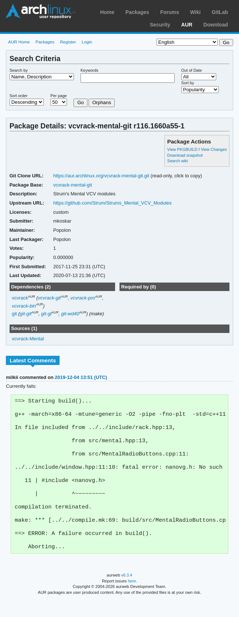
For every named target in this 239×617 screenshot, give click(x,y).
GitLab (220, 12)
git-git (26, 313)
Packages (137, 12)
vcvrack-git (49, 298)
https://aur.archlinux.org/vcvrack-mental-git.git (101, 175)
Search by (19, 70)
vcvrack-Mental (28, 338)
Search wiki (177, 161)
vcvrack (20, 298)
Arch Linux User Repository (40, 11)
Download (215, 25)
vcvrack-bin (24, 306)
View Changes (214, 149)
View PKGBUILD (183, 149)
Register (68, 41)
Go (80, 102)
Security (160, 25)
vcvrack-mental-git (72, 185)
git (14, 313)
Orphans (101, 102)
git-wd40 (70, 313)
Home (107, 12)
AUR (186, 25)
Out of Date (191, 70)
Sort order (19, 95)
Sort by (187, 83)
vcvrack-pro (82, 298)
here (132, 598)
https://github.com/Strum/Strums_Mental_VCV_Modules (112, 203)
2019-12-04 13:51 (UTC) (81, 377)
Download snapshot (185, 155)
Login (87, 41)
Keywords (89, 70)
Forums (169, 12)
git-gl (46, 313)
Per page (58, 95)
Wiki (195, 12)
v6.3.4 (126, 592)
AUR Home (19, 41)
